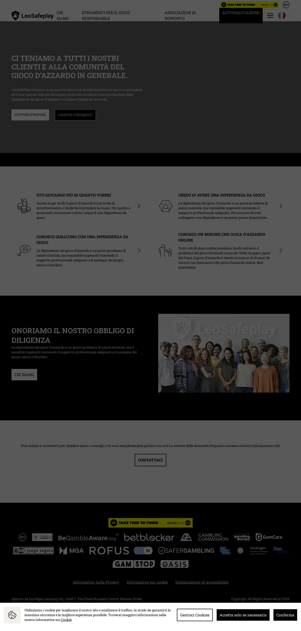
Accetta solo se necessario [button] (243, 614)
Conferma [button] (285, 614)
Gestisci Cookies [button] (194, 614)
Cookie (66, 619)
